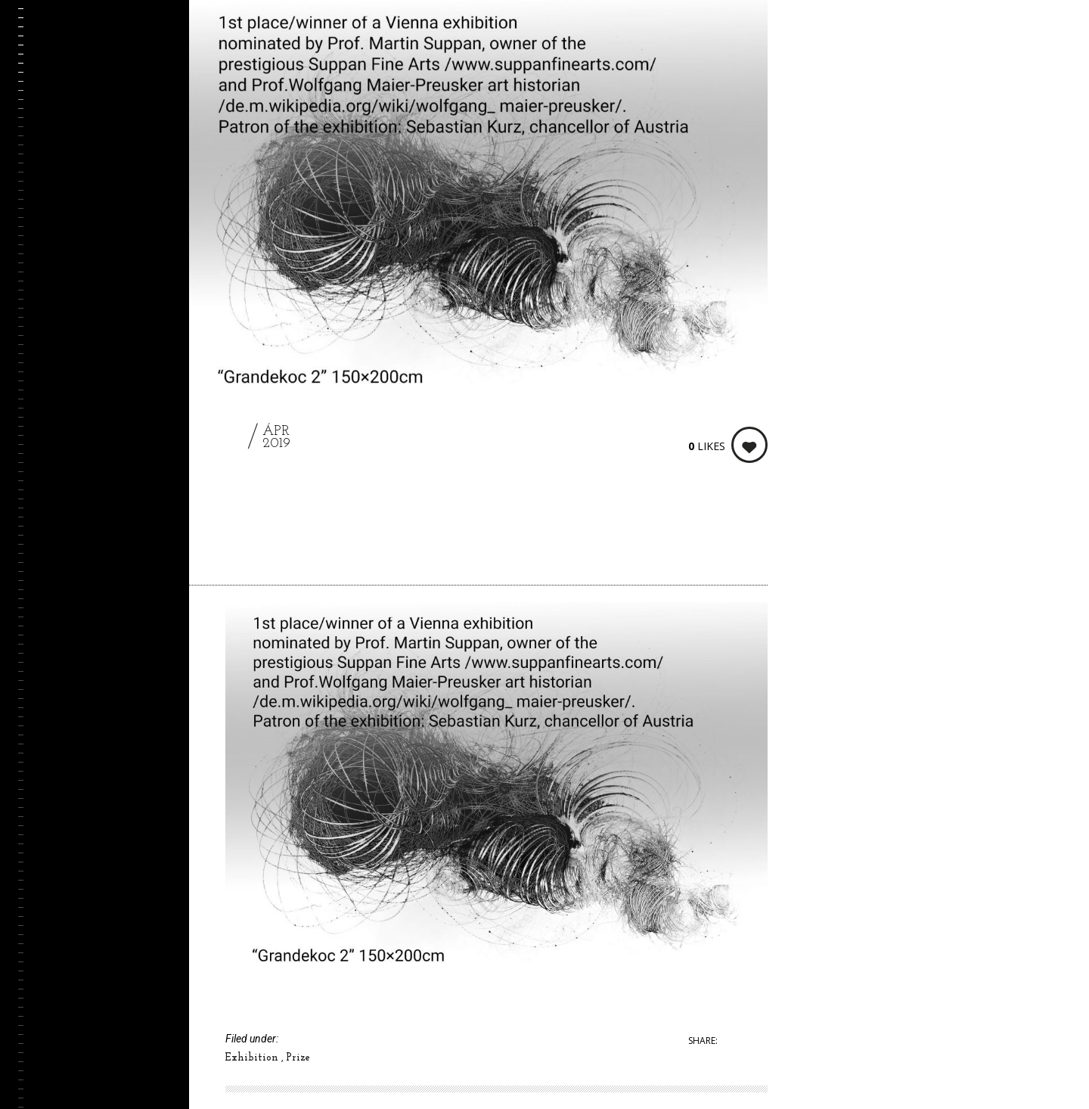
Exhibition (253, 1058)
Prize (298, 1058)
